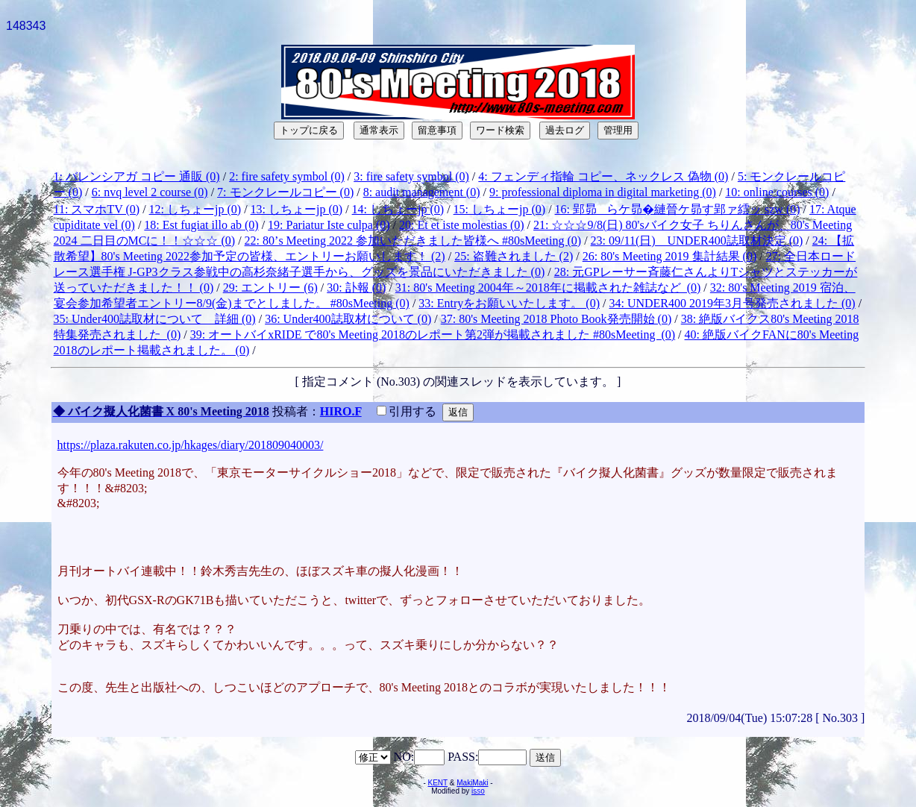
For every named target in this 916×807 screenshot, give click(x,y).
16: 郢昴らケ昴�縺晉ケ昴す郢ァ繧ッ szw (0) (677, 209)
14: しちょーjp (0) (398, 209)
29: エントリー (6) (270, 287)
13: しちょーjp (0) (297, 209)
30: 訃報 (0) (356, 287)
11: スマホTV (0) (97, 209)
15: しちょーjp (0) (500, 209)
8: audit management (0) (421, 192)
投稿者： (296, 411)
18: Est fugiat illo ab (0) (201, 225)
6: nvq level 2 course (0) (150, 192)
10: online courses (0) (777, 192)
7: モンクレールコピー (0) (285, 192)
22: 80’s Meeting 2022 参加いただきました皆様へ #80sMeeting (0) (413, 240)
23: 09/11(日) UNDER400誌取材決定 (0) (697, 240)
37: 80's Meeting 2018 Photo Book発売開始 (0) (556, 319)
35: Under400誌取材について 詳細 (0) (155, 319)
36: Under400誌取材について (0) (348, 319)
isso (478, 791)
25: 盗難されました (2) (513, 256)
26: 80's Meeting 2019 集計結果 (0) (670, 256)
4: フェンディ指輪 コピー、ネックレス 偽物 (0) (603, 176)
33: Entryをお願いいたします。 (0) (509, 303)
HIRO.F (341, 411)
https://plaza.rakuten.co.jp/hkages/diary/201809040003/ (190, 445)
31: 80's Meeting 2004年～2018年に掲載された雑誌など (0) (548, 287)
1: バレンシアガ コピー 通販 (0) (137, 176)
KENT (438, 783)
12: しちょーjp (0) (195, 209)
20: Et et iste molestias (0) (461, 225)
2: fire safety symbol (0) (287, 176)
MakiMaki (472, 783)
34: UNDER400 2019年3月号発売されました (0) (732, 303)
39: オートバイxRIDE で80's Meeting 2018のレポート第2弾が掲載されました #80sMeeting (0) (432, 334)
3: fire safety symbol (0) (411, 176)
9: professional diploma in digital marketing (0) (602, 192)
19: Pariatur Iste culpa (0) (329, 225)
